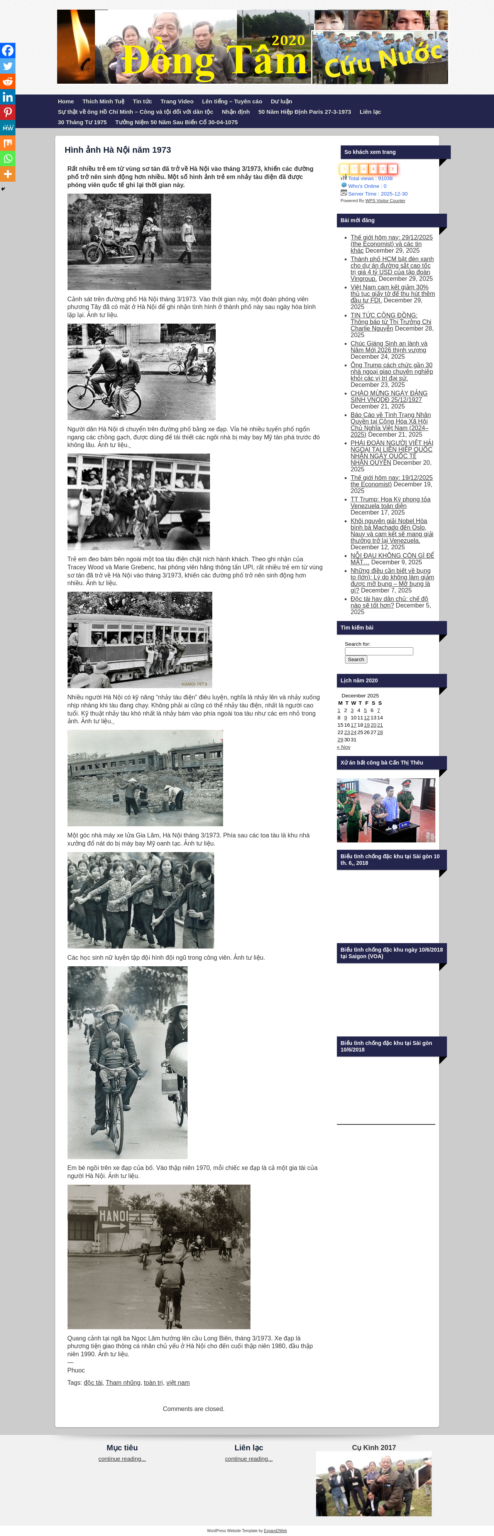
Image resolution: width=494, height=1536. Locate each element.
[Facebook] (7, 50)
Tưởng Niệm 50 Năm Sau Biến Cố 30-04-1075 (176, 122)
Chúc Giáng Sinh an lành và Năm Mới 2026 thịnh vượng (389, 346)
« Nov (344, 747)
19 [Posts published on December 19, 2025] (367, 725)
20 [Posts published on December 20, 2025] (373, 725)
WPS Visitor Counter (385, 200)
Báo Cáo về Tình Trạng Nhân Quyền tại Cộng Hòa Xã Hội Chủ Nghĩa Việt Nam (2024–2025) (391, 425)
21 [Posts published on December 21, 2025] (380, 725)
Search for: (358, 644)
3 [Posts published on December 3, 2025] (352, 710)
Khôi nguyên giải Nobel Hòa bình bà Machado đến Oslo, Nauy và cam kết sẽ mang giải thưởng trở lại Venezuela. (392, 531)
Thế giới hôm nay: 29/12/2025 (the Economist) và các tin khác (392, 244)
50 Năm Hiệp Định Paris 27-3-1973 (305, 111)
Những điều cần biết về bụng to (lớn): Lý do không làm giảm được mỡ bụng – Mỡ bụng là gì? (392, 580)
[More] (7, 174)
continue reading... (122, 1458)
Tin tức (142, 101)
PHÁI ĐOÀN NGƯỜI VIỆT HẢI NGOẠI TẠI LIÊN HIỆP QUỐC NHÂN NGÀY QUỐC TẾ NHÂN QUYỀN (392, 453)
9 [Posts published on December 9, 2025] (345, 718)
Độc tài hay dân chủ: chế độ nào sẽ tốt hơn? (390, 602)
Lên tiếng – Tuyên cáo (232, 101)
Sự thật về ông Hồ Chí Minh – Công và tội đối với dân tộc (135, 111)
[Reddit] (7, 81)
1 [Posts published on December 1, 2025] (339, 710)
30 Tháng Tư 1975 (82, 122)
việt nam (178, 1382)
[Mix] (7, 143)
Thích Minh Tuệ (104, 101)
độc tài (93, 1382)
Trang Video (177, 101)
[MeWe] (7, 127)
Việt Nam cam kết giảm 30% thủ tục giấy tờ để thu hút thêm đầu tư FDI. (393, 294)
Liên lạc (370, 111)
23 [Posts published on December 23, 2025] (347, 732)
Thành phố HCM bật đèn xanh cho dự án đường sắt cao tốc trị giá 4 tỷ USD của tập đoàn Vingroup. (392, 269)
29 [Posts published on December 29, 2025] (340, 740)
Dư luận (282, 101)
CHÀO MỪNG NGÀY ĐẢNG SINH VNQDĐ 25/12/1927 (389, 396)
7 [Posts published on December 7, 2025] (378, 710)
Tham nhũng (123, 1382)
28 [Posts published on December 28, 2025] (380, 732)
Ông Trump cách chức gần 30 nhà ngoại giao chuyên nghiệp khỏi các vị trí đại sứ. (392, 371)
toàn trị (153, 1382)
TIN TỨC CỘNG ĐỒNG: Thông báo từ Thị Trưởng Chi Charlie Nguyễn (391, 322)
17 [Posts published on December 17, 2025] (354, 725)
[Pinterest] (7, 112)
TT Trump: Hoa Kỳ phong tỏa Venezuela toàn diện (391, 502)
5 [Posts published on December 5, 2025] (365, 710)
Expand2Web (275, 1531)
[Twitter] (7, 66)
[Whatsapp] (7, 158)
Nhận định (236, 111)
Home (66, 101)
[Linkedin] (7, 97)
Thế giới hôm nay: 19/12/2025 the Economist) (392, 481)
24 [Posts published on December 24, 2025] (354, 732)
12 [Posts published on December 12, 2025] (367, 718)
